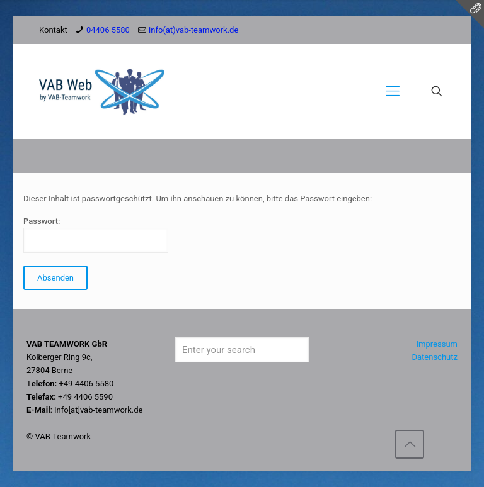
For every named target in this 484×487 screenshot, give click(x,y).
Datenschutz (434, 357)
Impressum (437, 344)
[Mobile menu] (392, 91)
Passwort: (95, 234)
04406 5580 (108, 30)
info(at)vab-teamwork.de (193, 30)
